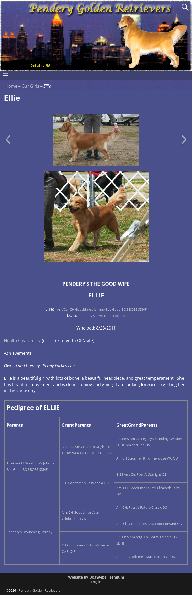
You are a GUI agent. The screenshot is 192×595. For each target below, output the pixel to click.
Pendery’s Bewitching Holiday (102, 315)
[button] (7, 139)
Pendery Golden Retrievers (39, 590)
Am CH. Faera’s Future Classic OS (141, 507)
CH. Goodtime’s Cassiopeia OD (85, 482)
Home (11, 86)
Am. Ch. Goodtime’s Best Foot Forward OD (149, 523)
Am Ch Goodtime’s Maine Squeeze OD (145, 556)
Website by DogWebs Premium (96, 577)
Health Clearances (22, 340)
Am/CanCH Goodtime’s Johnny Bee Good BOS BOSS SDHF (102, 309)
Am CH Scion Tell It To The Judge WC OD (147, 458)
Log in (96, 581)
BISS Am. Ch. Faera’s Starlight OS (141, 474)
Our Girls (30, 86)
